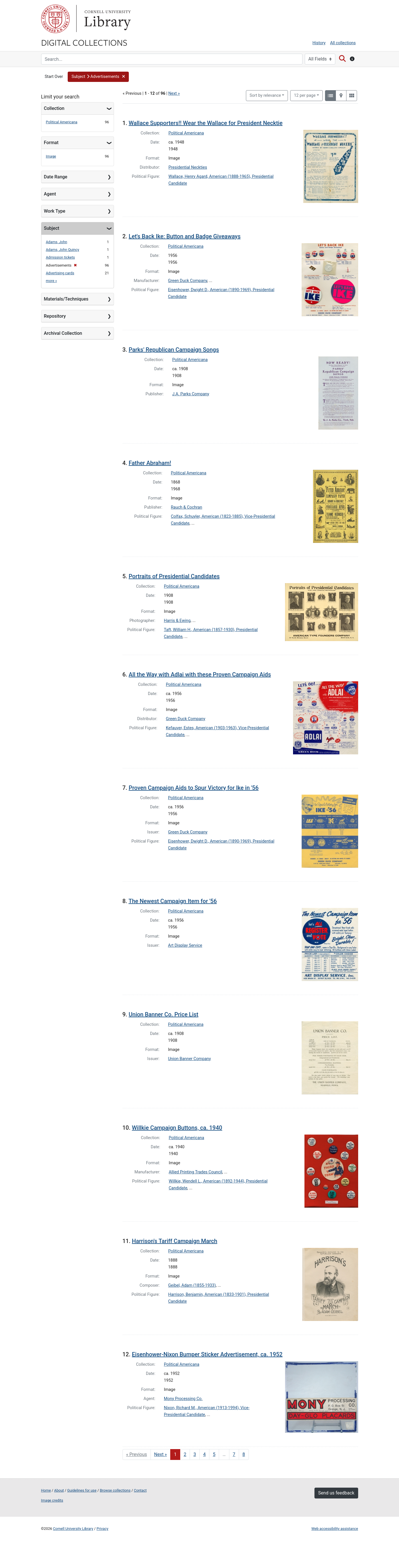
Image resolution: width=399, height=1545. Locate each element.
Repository (55, 316)
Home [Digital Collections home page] (46, 1490)
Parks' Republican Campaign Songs (174, 349)
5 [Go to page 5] (214, 1454)
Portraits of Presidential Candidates (174, 576)
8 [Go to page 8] (243, 1454)
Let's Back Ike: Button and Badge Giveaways (184, 236)
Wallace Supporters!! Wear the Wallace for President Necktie (205, 123)
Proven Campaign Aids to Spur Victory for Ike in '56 (193, 787)
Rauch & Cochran (186, 507)
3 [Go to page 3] (194, 1454)
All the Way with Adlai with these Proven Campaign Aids (200, 674)
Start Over (54, 76)
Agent (50, 194)
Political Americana (61, 122)
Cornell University (55, 19)
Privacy (102, 1528)
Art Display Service (185, 945)
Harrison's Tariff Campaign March (174, 1241)
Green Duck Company (187, 280)
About (59, 1490)
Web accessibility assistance (334, 1528)
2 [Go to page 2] (185, 1454)
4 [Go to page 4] (204, 1454)
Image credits (52, 1500)
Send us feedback (336, 1493)
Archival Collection (63, 333)
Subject (51, 228)
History (319, 43)
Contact (140, 1490)
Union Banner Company (189, 1058)
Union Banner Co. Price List (163, 1014)
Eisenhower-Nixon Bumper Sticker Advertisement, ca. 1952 (207, 1354)
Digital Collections (84, 42)
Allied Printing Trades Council (195, 1172)
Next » (174, 93)
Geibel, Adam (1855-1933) (192, 1285)
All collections (343, 43)
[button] (98, 77)
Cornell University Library (73, 1528)
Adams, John (56, 242)
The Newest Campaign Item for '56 (173, 901)
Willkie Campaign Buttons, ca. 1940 (177, 1127)
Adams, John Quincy (62, 249)
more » (51, 281)
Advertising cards (60, 273)
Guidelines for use (81, 1490)
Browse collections (115, 1490)
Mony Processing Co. (183, 1398)
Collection (54, 108)
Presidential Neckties (188, 167)
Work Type (54, 211)
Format (51, 142)
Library (107, 19)
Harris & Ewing (177, 620)
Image (51, 156)
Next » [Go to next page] (160, 1454)
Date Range (55, 177)
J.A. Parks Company (190, 394)
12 (305, 95)
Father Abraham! (150, 463)
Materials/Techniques (66, 299)
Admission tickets (60, 257)
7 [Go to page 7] (234, 1454)
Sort (265, 95)
